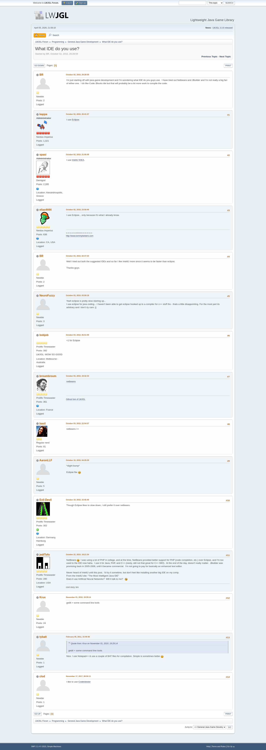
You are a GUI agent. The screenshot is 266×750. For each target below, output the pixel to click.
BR (41, 74)
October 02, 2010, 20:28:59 (77, 75)
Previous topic (209, 56)
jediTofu (44, 554)
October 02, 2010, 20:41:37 (77, 114)
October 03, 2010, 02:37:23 (77, 256)
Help (208, 746)
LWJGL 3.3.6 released (223, 28)
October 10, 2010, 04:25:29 (77, 460)
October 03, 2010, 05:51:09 (77, 335)
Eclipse (75, 119)
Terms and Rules (219, 746)
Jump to (188, 727)
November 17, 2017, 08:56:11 (78, 676)
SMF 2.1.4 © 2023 (38, 746)
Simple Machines (54, 746)
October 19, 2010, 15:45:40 (77, 500)
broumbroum (47, 376)
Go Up (37, 714)
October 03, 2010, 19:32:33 (77, 376)
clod (42, 676)
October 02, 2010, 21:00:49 (77, 154)
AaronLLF (45, 460)
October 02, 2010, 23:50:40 (77, 210)
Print (228, 66)
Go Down (39, 66)
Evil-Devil (45, 499)
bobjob (43, 335)
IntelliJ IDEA (78, 160)
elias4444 (45, 209)
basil (42, 423)
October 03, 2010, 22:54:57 (77, 423)
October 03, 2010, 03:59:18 (77, 295)
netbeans (71, 381)
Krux (42, 597)
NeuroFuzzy (47, 295)
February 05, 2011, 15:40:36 (78, 637)
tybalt (43, 636)
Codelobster (84, 681)
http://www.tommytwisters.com (79, 236)
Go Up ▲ (231, 746)
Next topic (225, 56)
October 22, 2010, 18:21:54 (77, 554)
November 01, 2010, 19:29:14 (78, 597)
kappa (43, 114)
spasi (42, 154)
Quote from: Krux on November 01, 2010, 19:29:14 (94, 643)
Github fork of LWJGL (75, 399)
